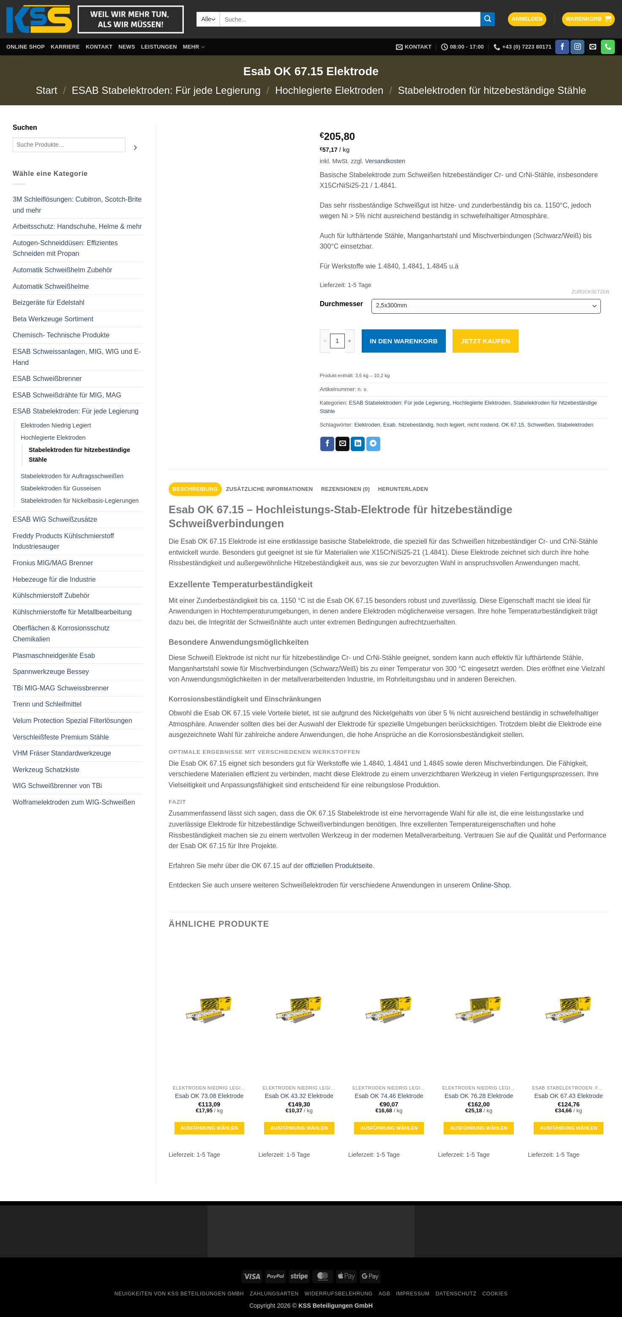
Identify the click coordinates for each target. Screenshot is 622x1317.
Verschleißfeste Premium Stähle (61, 737)
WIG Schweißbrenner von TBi (57, 785)
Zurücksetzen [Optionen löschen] (590, 291)
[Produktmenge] (337, 341)
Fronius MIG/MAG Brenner (53, 563)
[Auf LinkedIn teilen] (358, 444)
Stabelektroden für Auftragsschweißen (72, 476)
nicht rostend (482, 425)
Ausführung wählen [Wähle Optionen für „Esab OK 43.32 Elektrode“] (299, 1128)
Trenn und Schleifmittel (47, 704)
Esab (389, 425)
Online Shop (25, 47)
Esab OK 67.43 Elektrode (568, 1095)
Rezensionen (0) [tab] (345, 489)
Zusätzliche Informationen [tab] (269, 489)
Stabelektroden (575, 425)
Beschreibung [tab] (195, 489)
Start (46, 90)
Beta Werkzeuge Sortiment (53, 319)
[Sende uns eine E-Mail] (593, 47)
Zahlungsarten (274, 1294)
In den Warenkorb (403, 341)
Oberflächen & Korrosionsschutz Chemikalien (61, 633)
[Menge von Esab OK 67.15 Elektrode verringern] (325, 341)
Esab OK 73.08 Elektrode (209, 1095)
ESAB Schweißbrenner (47, 378)
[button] (527, 19)
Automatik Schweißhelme (51, 286)
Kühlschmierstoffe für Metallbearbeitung (72, 612)
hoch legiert (450, 425)
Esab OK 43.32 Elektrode (299, 1095)
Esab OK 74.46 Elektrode (389, 1095)
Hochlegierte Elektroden (329, 90)
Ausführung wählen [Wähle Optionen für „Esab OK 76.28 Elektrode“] (478, 1128)
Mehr (194, 47)
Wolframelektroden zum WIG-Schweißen (74, 802)
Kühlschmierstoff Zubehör (51, 595)
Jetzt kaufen (485, 341)
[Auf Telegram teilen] (373, 444)
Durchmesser (341, 304)
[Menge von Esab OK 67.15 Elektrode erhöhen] (350, 341)
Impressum (413, 1294)
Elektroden (367, 425)
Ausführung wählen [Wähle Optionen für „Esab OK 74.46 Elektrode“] (389, 1128)
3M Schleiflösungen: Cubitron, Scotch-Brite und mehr (77, 205)
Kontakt (99, 47)
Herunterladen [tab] (403, 489)
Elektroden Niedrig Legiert (56, 425)
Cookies (494, 1294)
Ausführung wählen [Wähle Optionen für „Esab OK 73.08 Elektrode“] (209, 1128)
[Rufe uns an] (608, 47)
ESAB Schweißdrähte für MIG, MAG (67, 395)
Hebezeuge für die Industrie (54, 579)
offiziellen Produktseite (339, 865)
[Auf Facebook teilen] (327, 444)
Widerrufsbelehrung (339, 1294)
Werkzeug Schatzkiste (46, 769)
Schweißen (540, 425)
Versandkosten (385, 161)
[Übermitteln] (487, 19)
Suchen (25, 127)
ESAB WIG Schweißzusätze (55, 519)
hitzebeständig (416, 425)
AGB (384, 1294)
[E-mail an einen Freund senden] (342, 444)
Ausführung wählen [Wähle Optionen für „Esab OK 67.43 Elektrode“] (568, 1128)
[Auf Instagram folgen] (577, 47)
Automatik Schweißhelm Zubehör (62, 270)
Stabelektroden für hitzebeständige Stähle (492, 90)
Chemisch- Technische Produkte (61, 335)
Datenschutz (456, 1294)
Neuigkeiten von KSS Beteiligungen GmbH (179, 1294)
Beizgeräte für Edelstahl (49, 302)
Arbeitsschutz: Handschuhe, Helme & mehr (77, 226)
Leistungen (159, 47)
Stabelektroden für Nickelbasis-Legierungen (80, 500)
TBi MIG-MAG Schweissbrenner (61, 688)
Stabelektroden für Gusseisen (61, 488)
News (126, 47)
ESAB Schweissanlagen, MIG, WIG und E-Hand (77, 357)
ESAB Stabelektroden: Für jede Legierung (166, 90)
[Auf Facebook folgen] (562, 47)
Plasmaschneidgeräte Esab (54, 655)
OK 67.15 (512, 425)
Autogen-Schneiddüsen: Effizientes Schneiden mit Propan (65, 248)
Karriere (65, 47)
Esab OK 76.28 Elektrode (479, 1095)
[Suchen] (135, 147)
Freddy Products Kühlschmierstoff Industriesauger (63, 541)
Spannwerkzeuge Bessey (51, 671)
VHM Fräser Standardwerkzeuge (62, 753)
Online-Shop (491, 885)
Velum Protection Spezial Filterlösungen (72, 720)
